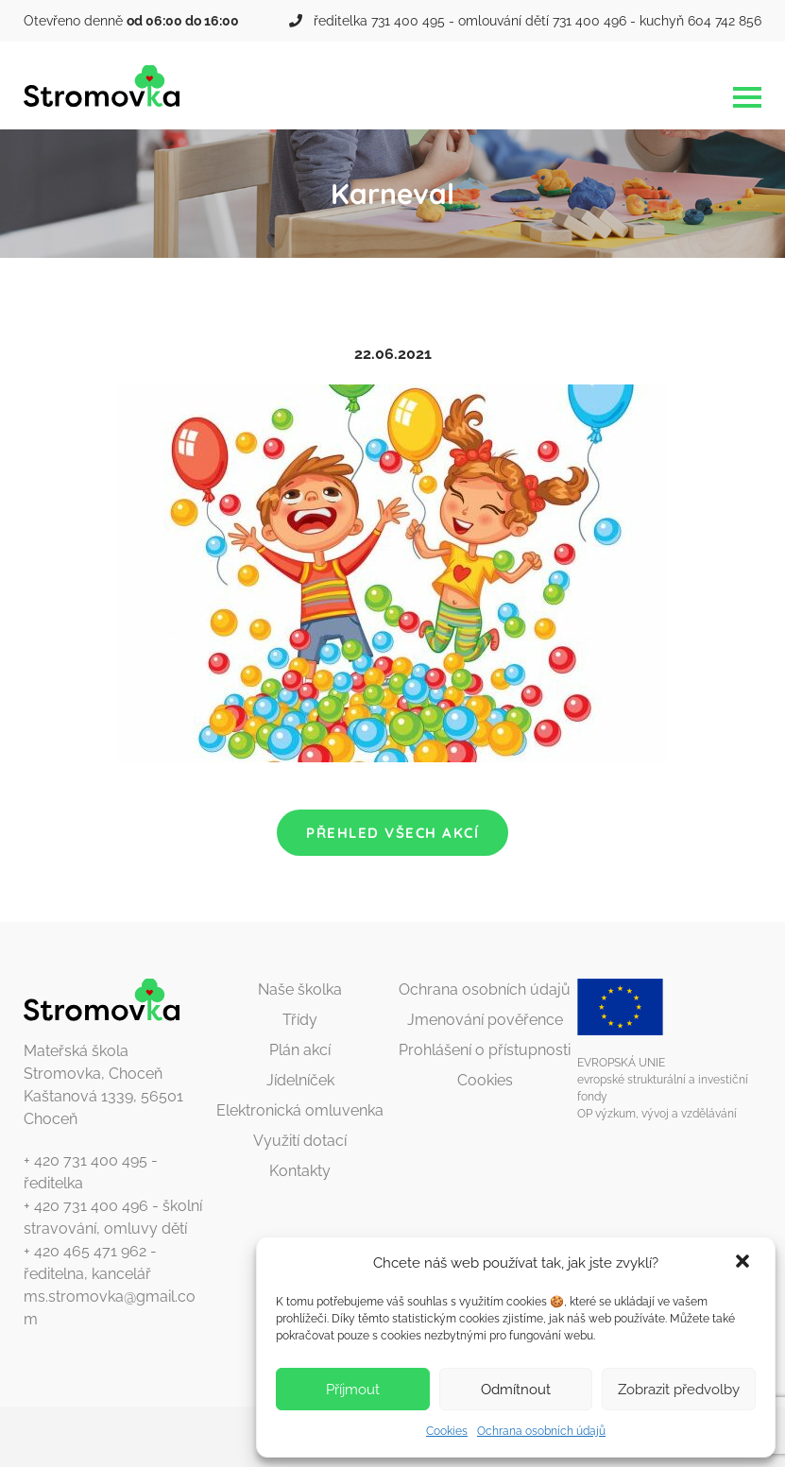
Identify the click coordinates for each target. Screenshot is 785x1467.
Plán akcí (300, 1050)
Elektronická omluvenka (300, 1110)
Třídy (299, 1020)
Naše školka (300, 989)
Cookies (447, 1431)
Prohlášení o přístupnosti (485, 1050)
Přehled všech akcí (392, 833)
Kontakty (300, 1171)
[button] (744, 1263)
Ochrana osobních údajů (541, 1431)
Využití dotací (300, 1141)
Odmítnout (516, 1389)
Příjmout (353, 1389)
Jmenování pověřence (485, 1020)
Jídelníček (300, 1080)
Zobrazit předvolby (679, 1389)
